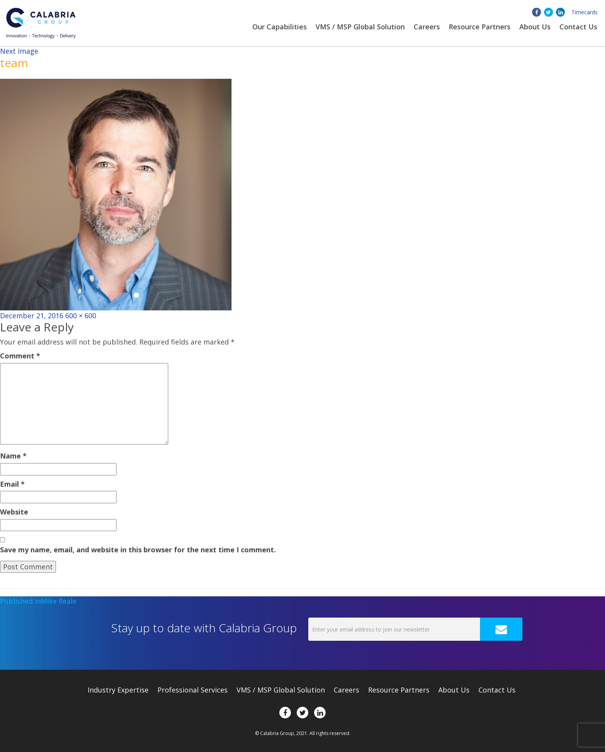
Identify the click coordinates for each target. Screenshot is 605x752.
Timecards (584, 12)
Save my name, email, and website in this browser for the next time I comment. (138, 549)
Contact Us (578, 26)
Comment (20, 355)
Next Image (19, 51)
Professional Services (192, 689)
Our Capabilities (279, 26)
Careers (427, 26)
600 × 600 (80, 315)
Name (13, 455)
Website (14, 511)
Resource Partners (479, 26)
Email (12, 484)
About (535, 26)
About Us (454, 689)
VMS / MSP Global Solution (360, 26)
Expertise (118, 689)
